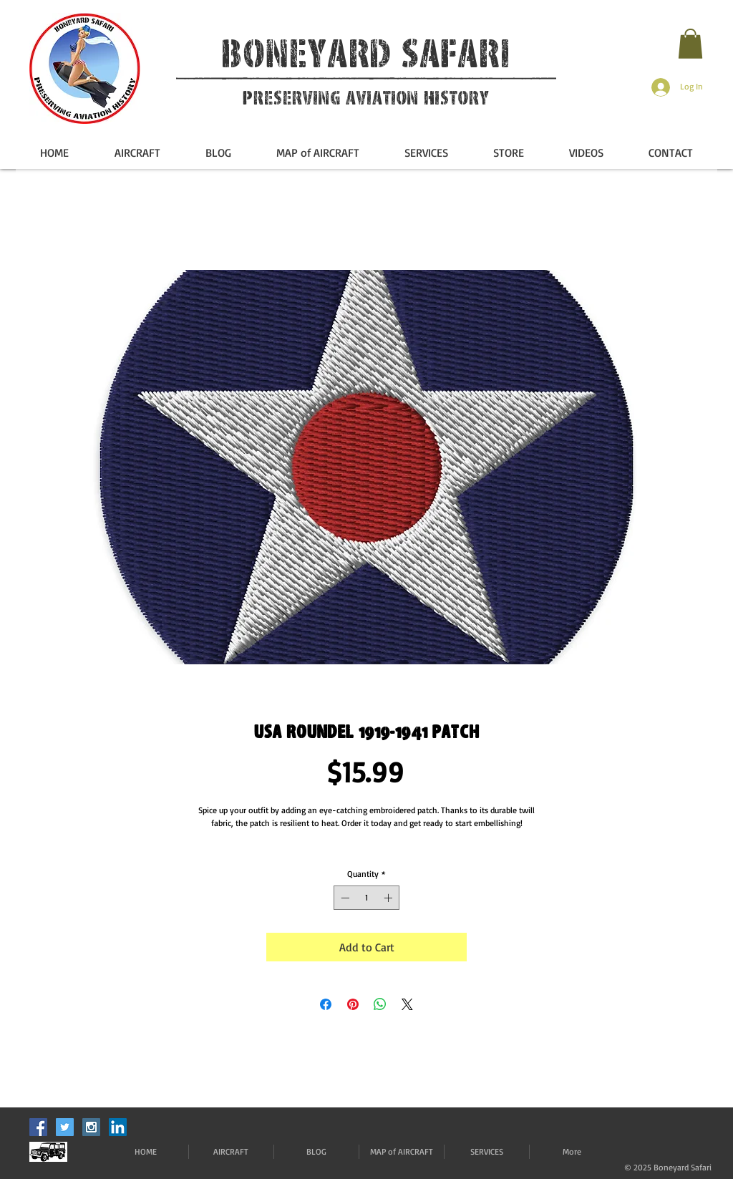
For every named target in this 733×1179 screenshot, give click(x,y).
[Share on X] (407, 1004)
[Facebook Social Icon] (38, 1127)
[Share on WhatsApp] (380, 1004)
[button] (690, 44)
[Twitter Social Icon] (65, 1127)
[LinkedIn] (118, 1127)
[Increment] (389, 897)
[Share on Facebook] (325, 1004)
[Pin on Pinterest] (352, 1004)
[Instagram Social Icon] (91, 1127)
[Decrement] (343, 897)
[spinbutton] (366, 897)
